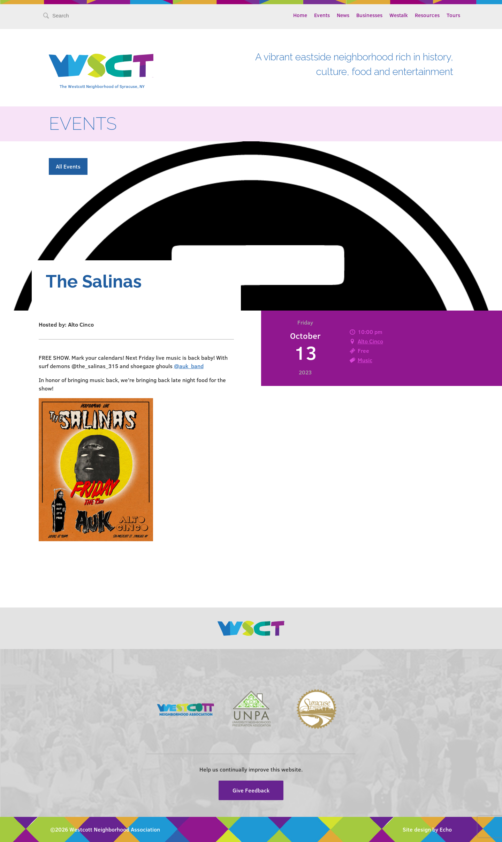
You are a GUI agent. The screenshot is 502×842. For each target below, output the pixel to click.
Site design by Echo (427, 829)
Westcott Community (101, 65)
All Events (68, 166)
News (343, 15)
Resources (427, 15)
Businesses (369, 15)
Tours (453, 15)
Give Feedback (251, 790)
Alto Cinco (370, 341)
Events (322, 15)
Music (365, 360)
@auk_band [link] (189, 366)
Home (300, 15)
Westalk (398, 15)
